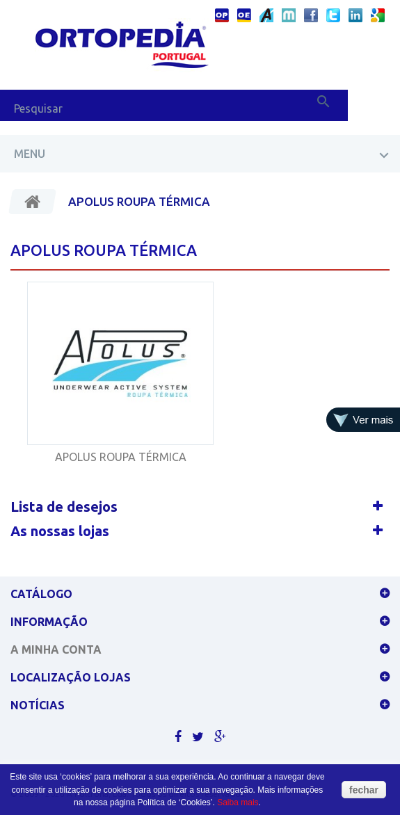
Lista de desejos (64, 507)
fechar (363, 790)
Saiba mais (237, 802)
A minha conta (56, 649)
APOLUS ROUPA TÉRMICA (120, 457)
